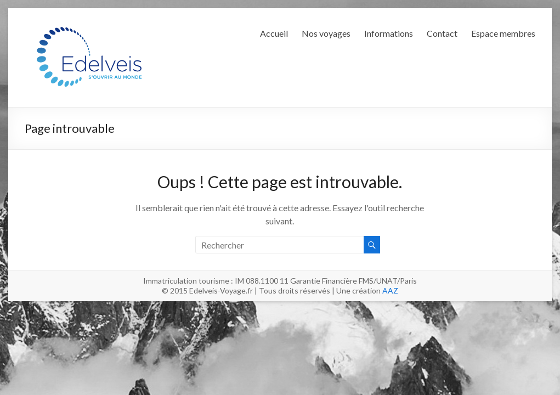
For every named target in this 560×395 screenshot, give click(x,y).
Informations (388, 33)
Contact (442, 33)
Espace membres (503, 33)
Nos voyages (326, 33)
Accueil (274, 33)
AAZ (390, 290)
